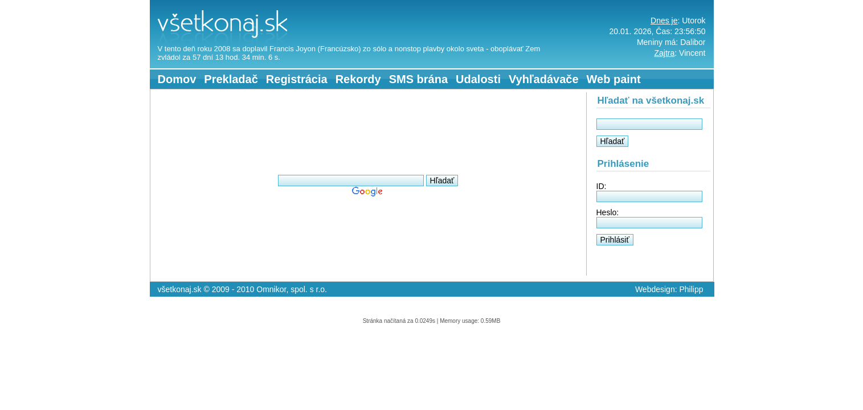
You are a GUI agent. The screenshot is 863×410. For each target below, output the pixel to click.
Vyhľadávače (544, 79)
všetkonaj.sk (174, 4)
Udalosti (478, 79)
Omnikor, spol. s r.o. (291, 289)
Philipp (691, 289)
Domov (177, 79)
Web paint (614, 79)
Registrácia (297, 79)
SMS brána (418, 79)
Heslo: (607, 212)
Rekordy (358, 79)
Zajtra (664, 53)
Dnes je (664, 20)
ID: (601, 186)
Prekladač (231, 79)
